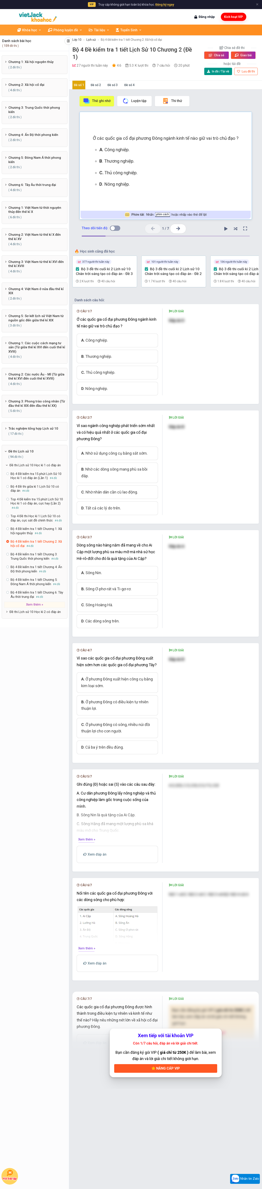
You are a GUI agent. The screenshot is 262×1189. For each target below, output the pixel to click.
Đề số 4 (129, 85)
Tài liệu (99, 30)
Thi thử (172, 100)
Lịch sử (91, 39)
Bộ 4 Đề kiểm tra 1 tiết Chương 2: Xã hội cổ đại (131, 39)
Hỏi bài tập (9, 1175)
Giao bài (243, 55)
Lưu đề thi (246, 71)
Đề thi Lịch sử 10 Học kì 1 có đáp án (35, 465)
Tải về (218, 71)
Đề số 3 (113, 85)
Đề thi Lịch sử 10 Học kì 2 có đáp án (35, 612)
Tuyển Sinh (129, 30)
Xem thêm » (34, 604)
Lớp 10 (76, 39)
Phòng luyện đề (65, 30)
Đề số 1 (79, 85)
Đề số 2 (96, 85)
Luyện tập (134, 100)
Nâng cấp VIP (165, 1068)
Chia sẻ (216, 55)
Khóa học (29, 30)
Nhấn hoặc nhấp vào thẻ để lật (166, 214)
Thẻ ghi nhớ (97, 100)
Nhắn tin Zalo (245, 1179)
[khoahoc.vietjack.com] (37, 17)
